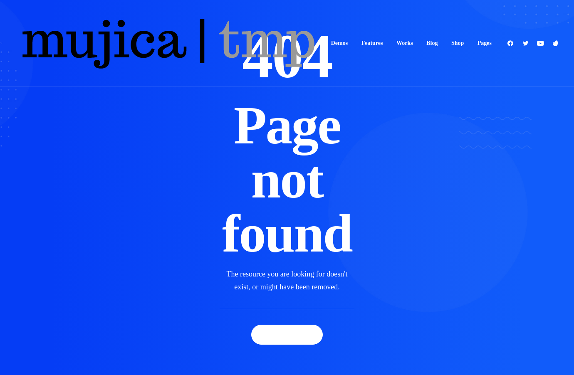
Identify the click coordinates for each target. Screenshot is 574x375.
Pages (485, 43)
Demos (339, 43)
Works (404, 43)
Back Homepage (287, 319)
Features (372, 43)
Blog (432, 43)
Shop (457, 43)
